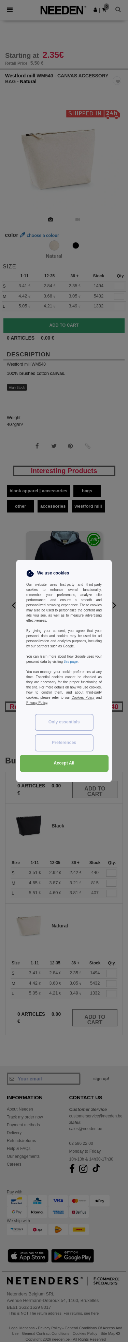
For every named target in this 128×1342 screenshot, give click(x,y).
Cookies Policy (82, 697)
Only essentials (64, 722)
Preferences (64, 742)
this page (71, 661)
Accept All (64, 763)
